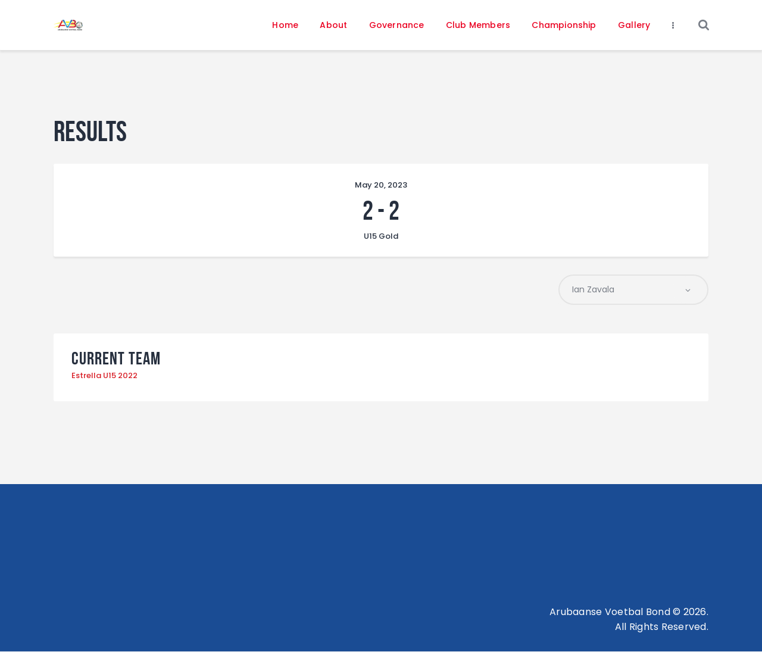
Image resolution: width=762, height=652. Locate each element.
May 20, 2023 (381, 185)
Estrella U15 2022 (104, 376)
